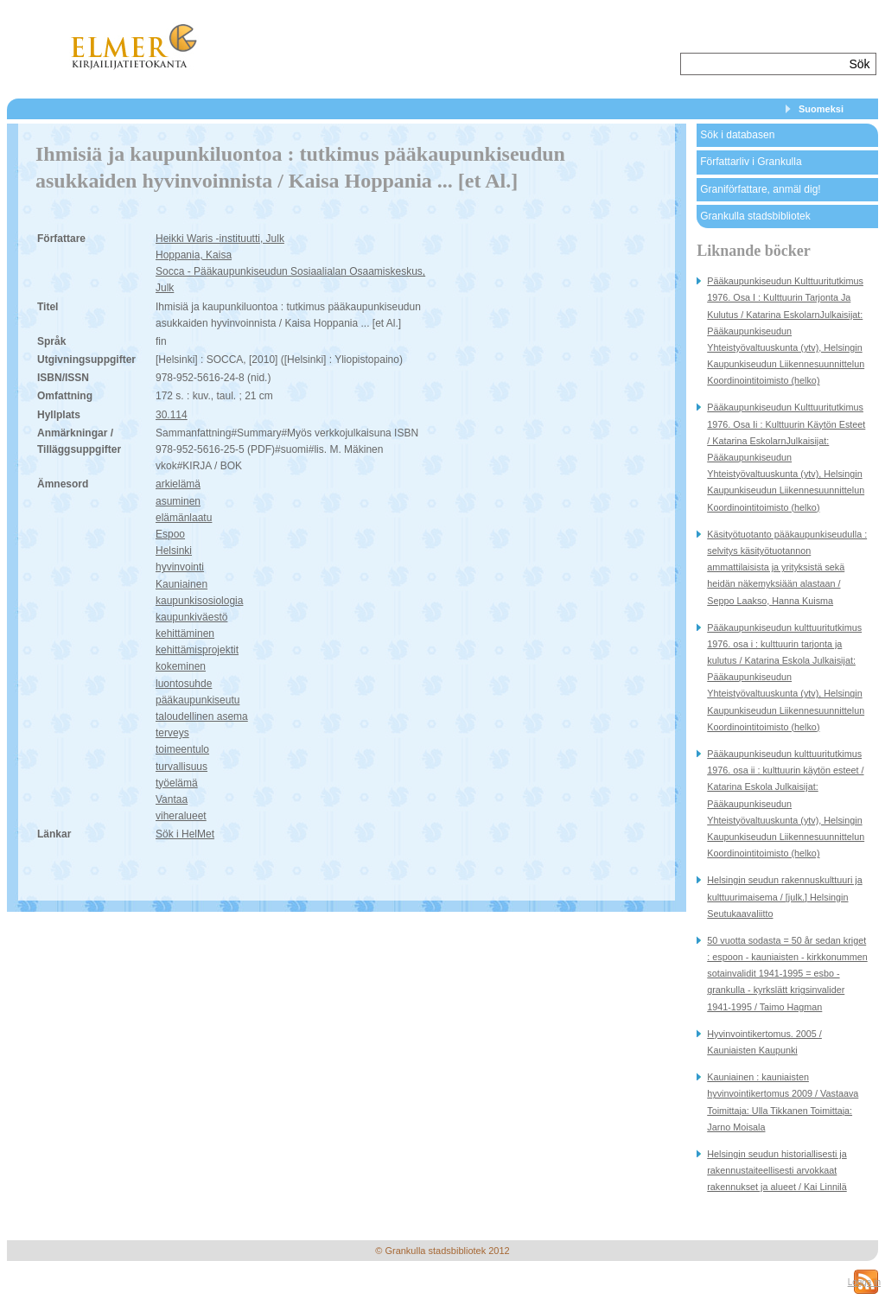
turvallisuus (181, 767)
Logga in (864, 1282)
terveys (172, 733)
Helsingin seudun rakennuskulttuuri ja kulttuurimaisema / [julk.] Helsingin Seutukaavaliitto (784, 896)
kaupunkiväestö (191, 617)
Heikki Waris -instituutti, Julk (220, 238)
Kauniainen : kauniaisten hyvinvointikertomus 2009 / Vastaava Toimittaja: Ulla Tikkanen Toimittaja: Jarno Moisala (782, 1102)
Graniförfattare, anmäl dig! (760, 189)
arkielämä (178, 484)
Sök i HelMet (185, 834)
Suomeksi (821, 109)
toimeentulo (182, 749)
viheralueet (181, 816)
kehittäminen (185, 633)
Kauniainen (181, 584)
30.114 (172, 415)
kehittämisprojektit (197, 650)
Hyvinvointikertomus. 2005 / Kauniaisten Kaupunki (764, 1041)
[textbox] (762, 64)
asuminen (178, 501)
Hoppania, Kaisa (194, 255)
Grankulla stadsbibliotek (755, 216)
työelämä (177, 783)
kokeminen (181, 666)
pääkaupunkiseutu (197, 700)
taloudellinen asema (202, 716)
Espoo (170, 534)
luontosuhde (184, 684)
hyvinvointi (180, 567)
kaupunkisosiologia (199, 601)
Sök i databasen (737, 135)
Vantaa (172, 799)
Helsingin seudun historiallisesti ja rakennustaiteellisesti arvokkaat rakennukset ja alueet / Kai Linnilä (776, 1170)
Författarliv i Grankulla (750, 162)
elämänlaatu (184, 518)
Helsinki (174, 550)
